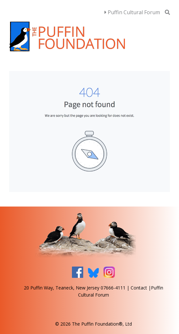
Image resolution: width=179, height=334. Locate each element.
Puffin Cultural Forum (132, 12)
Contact (139, 288)
